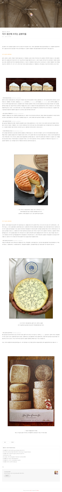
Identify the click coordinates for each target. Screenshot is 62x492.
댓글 (3, 467)
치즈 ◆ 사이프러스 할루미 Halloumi (10, 461)
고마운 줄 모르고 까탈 (7, 455)
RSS (33, 25)
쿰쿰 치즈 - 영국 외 (6, 31)
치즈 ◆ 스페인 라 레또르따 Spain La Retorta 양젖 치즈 (13, 453)
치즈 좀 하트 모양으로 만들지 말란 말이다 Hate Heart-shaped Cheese (17, 452)
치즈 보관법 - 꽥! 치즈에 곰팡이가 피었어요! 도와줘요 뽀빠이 (14, 457)
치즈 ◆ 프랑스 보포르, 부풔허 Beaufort (10, 458)
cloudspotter (31, 9)
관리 (37, 25)
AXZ (30, 490)
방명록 (28, 25)
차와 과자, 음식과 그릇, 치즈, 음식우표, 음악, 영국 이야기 (14, 473)
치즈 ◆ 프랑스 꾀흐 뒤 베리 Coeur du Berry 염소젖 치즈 (14, 450)
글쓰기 (24, 25)
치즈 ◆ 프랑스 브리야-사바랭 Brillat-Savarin (12, 460)
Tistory (37, 490)
